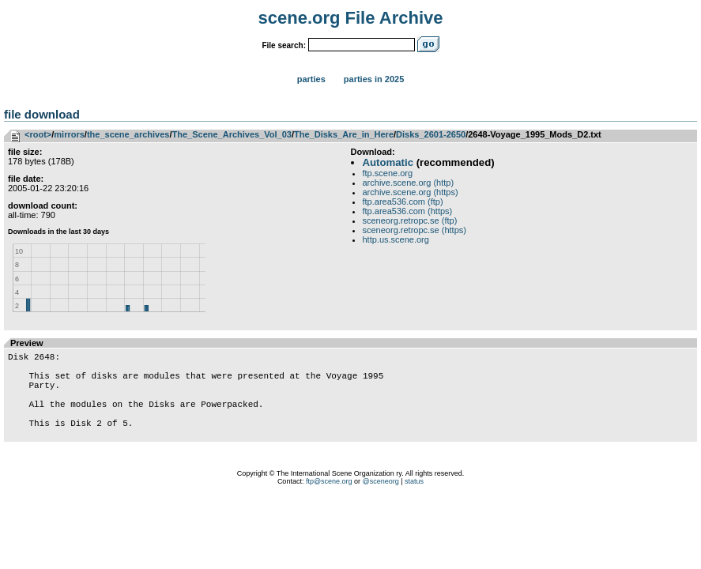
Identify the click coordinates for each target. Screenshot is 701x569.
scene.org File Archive (350, 18)
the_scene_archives (128, 134)
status (414, 503)
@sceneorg (381, 503)
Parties (311, 79)
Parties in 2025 (374, 79)
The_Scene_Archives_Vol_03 (232, 134)
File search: (284, 45)
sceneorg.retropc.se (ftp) (410, 220)
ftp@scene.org (329, 503)
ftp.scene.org (388, 173)
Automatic (388, 162)
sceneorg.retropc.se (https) (414, 230)
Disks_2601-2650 (430, 134)
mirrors (69, 134)
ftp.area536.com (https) (408, 211)
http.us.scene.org (396, 239)
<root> (37, 134)
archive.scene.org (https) (410, 192)
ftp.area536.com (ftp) (403, 201)
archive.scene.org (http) (408, 182)
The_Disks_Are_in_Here (344, 134)
